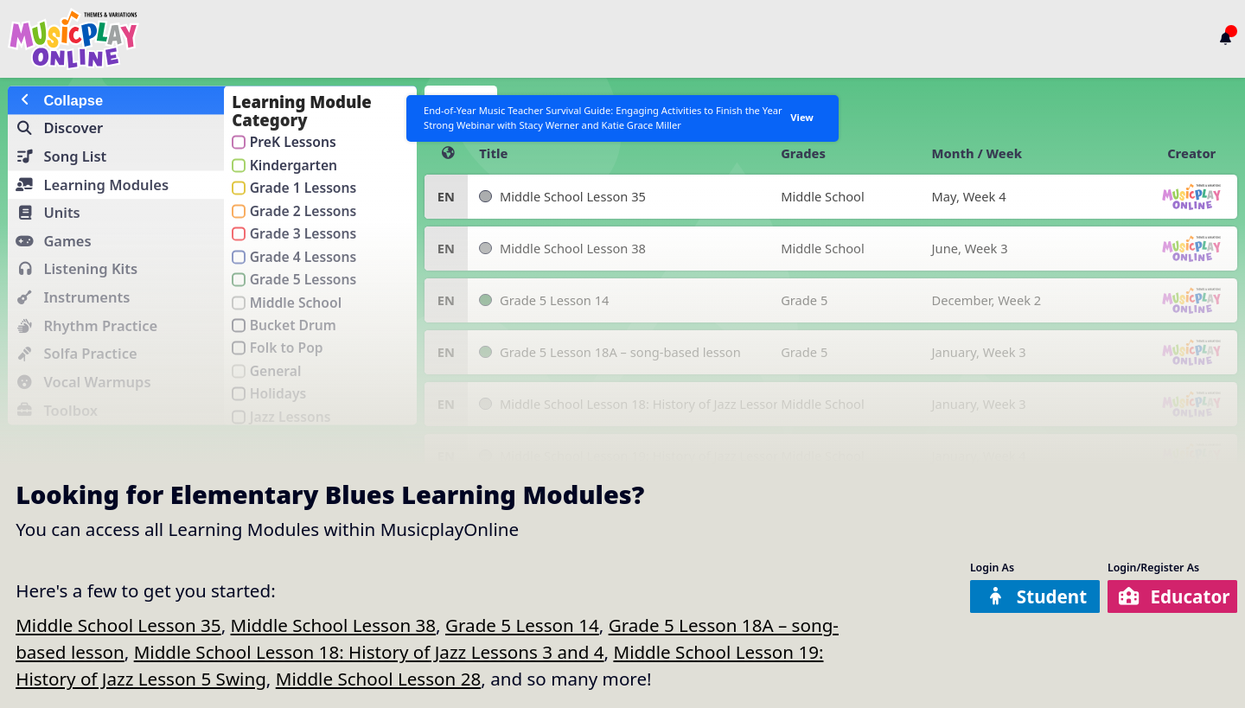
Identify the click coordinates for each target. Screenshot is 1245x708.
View (798, 122)
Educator (1174, 596)
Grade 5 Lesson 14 (522, 625)
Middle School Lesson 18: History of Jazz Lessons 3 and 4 (369, 652)
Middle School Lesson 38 (334, 625)
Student (1036, 596)
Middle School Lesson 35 (118, 625)
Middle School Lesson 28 (379, 679)
